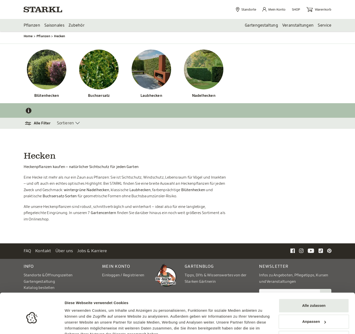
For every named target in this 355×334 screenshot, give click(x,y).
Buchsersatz (99, 96)
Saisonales (54, 25)
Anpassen (314, 298)
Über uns (64, 251)
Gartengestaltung (261, 25)
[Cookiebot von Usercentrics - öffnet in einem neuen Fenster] (31, 324)
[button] (40, 123)
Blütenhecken (46, 96)
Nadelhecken (203, 96)
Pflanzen (32, 25)
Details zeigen (77, 324)
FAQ (27, 251)
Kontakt (43, 251)
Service (324, 25)
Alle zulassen (313, 282)
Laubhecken (151, 96)
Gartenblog (199, 266)
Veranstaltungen (298, 25)
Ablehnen (313, 314)
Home (28, 36)
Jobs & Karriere (92, 251)
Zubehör (77, 25)
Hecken (59, 36)
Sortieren (65, 123)
